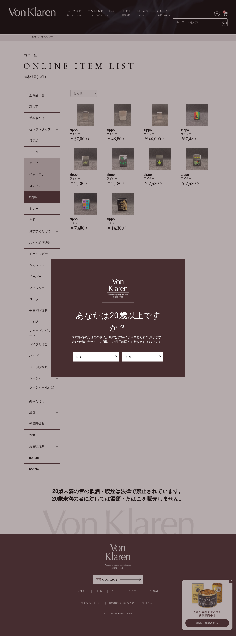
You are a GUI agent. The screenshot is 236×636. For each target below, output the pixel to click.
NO (78, 357)
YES (128, 357)
